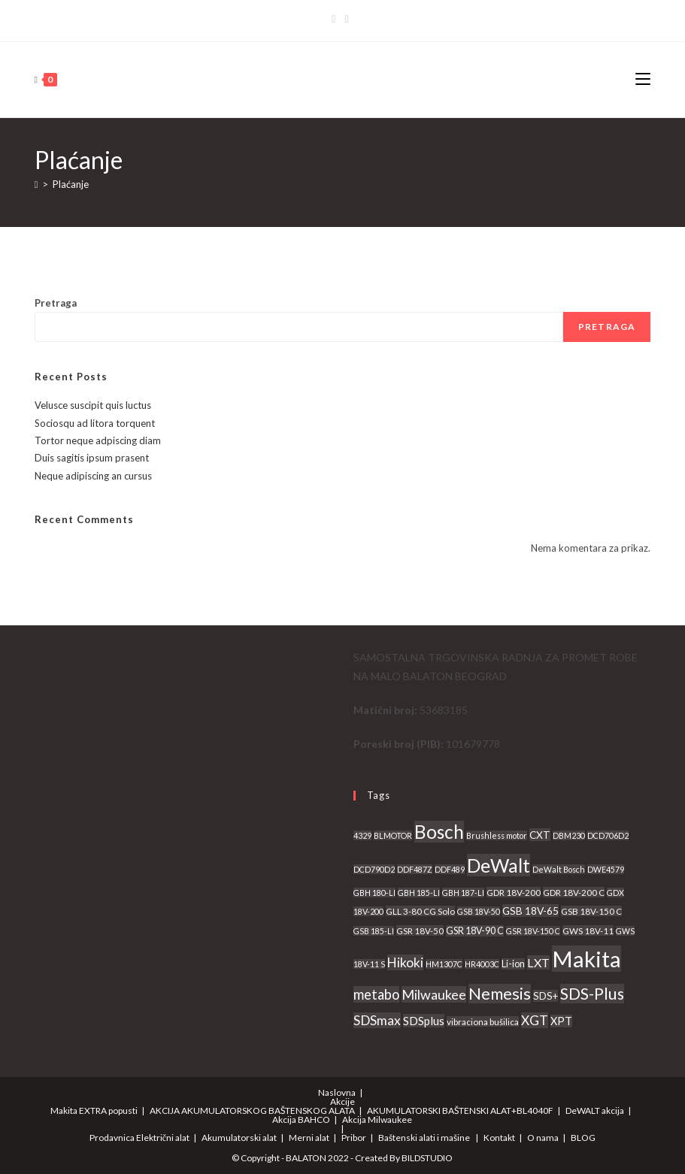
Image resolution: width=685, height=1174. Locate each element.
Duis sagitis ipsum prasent (92, 458)
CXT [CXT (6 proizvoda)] (539, 834)
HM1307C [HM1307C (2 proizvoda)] (444, 964)
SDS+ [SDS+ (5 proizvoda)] (545, 996)
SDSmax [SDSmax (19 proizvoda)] (377, 1020)
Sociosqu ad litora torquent (95, 423)
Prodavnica (112, 1137)
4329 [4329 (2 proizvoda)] (362, 835)
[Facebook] (336, 19)
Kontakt (499, 1137)
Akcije (342, 1101)
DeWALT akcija (594, 1110)
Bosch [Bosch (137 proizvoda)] (439, 832)
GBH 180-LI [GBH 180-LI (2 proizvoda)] (374, 892)
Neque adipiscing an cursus (93, 476)
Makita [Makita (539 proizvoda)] (586, 959)
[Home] (36, 184)
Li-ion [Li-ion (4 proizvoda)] (513, 964)
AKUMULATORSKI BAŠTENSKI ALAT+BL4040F (460, 1110)
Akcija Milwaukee (377, 1119)
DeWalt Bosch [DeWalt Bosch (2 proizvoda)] (558, 869)
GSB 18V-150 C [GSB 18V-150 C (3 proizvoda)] (591, 911)
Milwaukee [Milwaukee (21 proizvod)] (434, 994)
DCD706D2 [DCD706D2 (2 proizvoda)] (608, 835)
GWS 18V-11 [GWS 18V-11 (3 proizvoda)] (588, 930)
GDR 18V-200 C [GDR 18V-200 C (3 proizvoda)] (574, 892)
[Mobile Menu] (642, 79)
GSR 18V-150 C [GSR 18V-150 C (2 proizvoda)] (533, 931)
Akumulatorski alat (239, 1137)
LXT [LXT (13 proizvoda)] (538, 962)
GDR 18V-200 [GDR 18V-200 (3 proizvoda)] (513, 892)
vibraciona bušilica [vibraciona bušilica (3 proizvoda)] (483, 1021)
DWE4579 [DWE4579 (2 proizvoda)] (605, 869)
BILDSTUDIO (427, 1157)
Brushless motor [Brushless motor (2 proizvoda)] (496, 835)
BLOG (583, 1137)
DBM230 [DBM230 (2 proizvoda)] (569, 835)
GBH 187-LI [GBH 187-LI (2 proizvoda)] (463, 892)
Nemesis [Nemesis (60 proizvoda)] (499, 993)
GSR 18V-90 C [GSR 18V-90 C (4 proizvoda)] (475, 930)
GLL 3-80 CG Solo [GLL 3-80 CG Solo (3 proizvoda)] (420, 911)
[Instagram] (346, 19)
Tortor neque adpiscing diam (98, 440)
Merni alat (309, 1137)
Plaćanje (71, 184)
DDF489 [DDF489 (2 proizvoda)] (450, 869)
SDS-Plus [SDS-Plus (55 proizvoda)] (592, 993)
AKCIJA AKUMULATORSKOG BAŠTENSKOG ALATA (252, 1110)
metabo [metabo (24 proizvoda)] (376, 994)
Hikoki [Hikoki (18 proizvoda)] (405, 962)
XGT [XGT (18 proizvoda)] (534, 1020)
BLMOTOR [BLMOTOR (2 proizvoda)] (393, 835)
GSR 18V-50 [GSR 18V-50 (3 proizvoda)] (420, 930)
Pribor (353, 1137)
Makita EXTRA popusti (94, 1110)
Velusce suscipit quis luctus (93, 405)
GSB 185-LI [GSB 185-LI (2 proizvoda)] (373, 931)
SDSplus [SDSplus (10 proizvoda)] (423, 1020)
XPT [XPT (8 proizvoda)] (561, 1021)
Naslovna (337, 1092)
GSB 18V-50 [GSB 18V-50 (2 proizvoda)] (478, 911)
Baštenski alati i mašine (424, 1137)
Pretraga (56, 303)
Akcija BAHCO (301, 1119)
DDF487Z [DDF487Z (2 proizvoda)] (414, 869)
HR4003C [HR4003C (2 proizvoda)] (482, 964)
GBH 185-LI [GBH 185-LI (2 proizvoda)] (419, 892)
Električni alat (162, 1137)
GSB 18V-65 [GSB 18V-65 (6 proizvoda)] (530, 910)
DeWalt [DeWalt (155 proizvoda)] (498, 865)
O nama (543, 1137)
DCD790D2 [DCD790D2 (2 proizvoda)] (374, 869)
